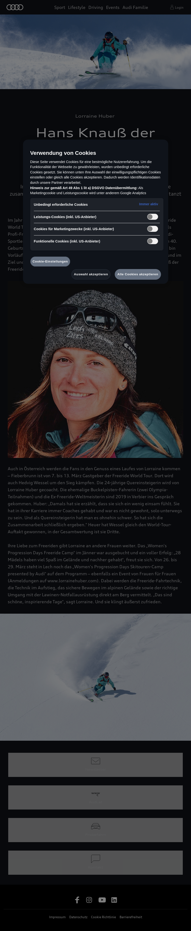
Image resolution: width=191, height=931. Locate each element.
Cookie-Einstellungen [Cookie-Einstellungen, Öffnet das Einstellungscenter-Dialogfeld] (50, 261)
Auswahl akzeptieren (91, 274)
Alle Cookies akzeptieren (137, 274)
